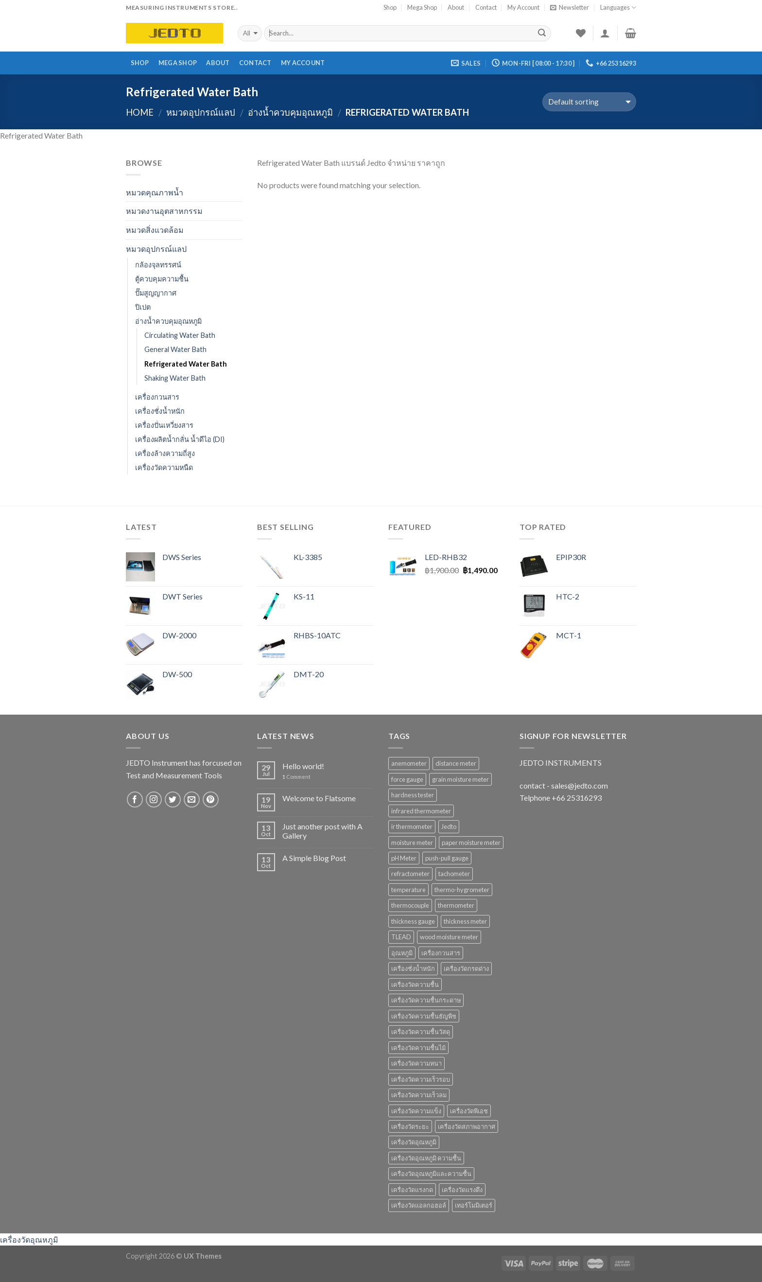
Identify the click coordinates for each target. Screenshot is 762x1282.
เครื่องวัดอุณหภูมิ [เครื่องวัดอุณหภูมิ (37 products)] (413, 1142)
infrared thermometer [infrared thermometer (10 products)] (421, 811)
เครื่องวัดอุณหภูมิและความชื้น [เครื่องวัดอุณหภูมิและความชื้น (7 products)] (431, 1173)
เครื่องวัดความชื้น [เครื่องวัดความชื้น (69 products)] (415, 984)
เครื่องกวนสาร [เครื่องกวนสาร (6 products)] (440, 953)
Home (140, 112)
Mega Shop (422, 7)
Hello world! (303, 766)
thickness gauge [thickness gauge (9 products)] (413, 921)
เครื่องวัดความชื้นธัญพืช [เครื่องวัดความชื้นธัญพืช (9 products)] (423, 1016)
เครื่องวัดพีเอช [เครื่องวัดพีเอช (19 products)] (469, 1111)
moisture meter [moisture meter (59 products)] (412, 842)
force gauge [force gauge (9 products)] (407, 779)
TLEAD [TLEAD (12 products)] (401, 937)
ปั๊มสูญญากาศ (155, 293)
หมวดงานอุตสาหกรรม (164, 210)
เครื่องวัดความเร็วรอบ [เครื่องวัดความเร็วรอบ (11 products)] (420, 1079)
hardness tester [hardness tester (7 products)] (412, 795)
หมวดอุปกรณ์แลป (200, 112)
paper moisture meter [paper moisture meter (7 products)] (471, 842)
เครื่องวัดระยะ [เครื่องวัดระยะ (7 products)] (410, 1126)
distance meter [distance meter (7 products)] (455, 763)
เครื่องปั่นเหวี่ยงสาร (164, 425)
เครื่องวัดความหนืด (164, 467)
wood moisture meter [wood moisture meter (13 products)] (449, 937)
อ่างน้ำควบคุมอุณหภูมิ (290, 112)
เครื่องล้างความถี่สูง (165, 453)
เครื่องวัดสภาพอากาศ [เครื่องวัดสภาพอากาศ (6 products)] (466, 1126)
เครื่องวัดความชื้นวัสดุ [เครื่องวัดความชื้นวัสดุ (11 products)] (420, 1032)
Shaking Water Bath (175, 378)
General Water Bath (175, 349)
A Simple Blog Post (314, 857)
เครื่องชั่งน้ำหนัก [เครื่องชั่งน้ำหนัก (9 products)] (413, 968)
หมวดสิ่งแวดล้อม (155, 229)
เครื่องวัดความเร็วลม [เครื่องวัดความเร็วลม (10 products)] (419, 1095)
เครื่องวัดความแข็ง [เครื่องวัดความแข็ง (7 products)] (416, 1111)
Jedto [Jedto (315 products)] (448, 826)
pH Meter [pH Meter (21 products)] (403, 858)
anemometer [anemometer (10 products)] (409, 763)
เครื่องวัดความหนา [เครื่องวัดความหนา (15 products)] (416, 1063)
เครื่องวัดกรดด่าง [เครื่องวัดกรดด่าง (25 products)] (466, 968)
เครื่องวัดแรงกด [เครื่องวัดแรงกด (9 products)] (412, 1190)
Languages (618, 7)
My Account (523, 7)
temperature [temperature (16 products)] (408, 890)
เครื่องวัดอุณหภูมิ (29, 1239)
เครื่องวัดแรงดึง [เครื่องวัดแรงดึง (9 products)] (462, 1190)
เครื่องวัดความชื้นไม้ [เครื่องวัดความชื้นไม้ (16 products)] (418, 1048)
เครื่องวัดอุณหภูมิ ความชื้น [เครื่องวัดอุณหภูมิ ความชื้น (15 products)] (426, 1158)
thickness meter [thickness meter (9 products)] (465, 921)
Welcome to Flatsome (319, 798)
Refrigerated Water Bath (185, 364)
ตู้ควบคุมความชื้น (162, 279)
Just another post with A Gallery (322, 831)
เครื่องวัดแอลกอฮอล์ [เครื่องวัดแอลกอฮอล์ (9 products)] (418, 1205)
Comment (296, 776)
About (456, 7)
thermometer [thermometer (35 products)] (456, 905)
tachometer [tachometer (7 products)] (454, 874)
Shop (390, 7)
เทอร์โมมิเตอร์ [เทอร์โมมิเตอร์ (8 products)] (473, 1205)
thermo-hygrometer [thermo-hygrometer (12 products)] (461, 890)
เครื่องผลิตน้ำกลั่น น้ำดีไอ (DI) (180, 439)
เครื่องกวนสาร (157, 397)
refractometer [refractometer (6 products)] (410, 874)
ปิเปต (143, 307)
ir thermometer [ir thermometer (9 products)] (412, 826)
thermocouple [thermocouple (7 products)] (410, 905)
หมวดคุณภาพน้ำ (154, 192)
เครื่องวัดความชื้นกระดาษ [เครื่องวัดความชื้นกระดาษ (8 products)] (426, 1000)
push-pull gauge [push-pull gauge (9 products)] (446, 858)
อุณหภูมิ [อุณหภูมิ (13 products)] (402, 953)
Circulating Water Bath (179, 335)
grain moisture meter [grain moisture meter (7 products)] (460, 779)
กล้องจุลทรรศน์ (158, 265)
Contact (486, 7)
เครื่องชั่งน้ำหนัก (160, 411)
